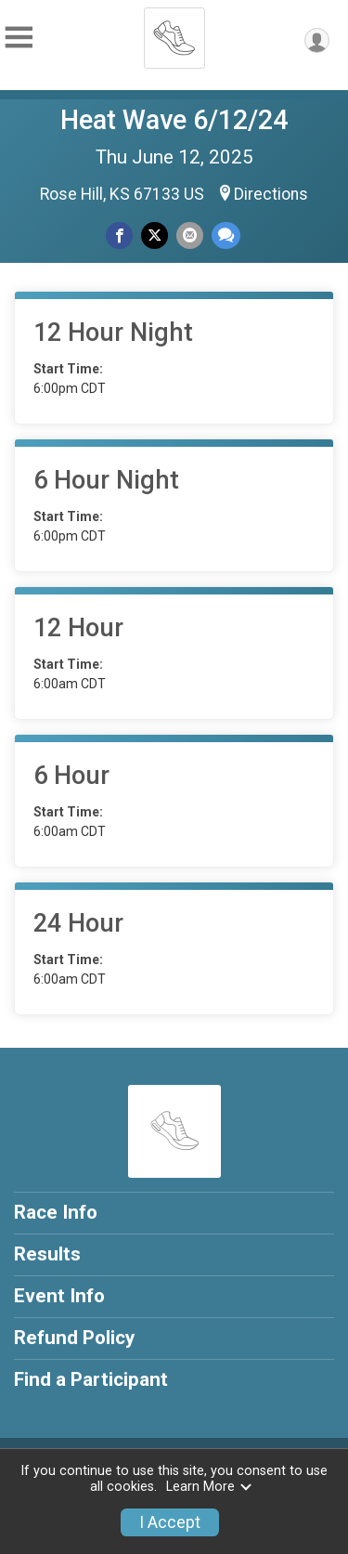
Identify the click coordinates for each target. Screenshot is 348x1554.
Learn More (209, 1487)
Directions (271, 194)
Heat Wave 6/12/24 (174, 120)
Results (47, 1254)
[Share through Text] (226, 235)
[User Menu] (316, 40)
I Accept (169, 1522)
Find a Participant (91, 1379)
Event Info (59, 1296)
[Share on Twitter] (154, 235)
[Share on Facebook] (119, 235)
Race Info (55, 1212)
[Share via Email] (189, 235)
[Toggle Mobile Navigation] (18, 38)
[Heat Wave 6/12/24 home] (174, 32)
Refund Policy (74, 1337)
